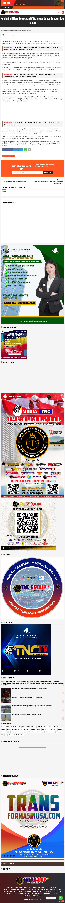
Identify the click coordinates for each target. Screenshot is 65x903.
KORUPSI (28, 729)
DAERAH (2, 726)
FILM (6, 735)
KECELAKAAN (50, 729)
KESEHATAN (23, 729)
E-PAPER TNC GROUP (37, 896)
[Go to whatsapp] (61, 898)
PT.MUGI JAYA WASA (40, 732)
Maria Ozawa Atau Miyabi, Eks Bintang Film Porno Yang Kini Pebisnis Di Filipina (29, 689)
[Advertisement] (33, 111)
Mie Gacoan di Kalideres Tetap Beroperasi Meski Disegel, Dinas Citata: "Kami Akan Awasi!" (32, 706)
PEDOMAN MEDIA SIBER (10, 890)
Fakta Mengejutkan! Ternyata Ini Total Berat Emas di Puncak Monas (27, 714)
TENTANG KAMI (36, 888)
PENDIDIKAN (3, 729)
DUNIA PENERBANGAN (14, 732)
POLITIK (19, 726)
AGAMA (8, 729)
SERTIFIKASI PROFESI (47, 894)
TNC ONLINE (8, 894)
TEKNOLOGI (52, 732)
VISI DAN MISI (57, 894)
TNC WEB (42, 892)
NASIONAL (19, 156)
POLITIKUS (33, 732)
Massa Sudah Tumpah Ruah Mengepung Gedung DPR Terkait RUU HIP (27, 697)
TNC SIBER (20, 894)
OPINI (58, 726)
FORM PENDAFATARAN (55, 890)
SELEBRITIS (44, 729)
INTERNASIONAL (13, 726)
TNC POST (26, 894)
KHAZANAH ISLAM (16, 735)
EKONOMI (2, 732)
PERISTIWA (49, 726)
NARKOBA (7, 732)
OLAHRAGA (60, 729)
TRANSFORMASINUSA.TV (15, 729)
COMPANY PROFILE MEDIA (21, 888)
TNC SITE (14, 894)
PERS (29, 732)
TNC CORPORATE (58, 892)
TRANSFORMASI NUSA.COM (36, 899)
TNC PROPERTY (28, 892)
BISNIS (54, 726)
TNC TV (22, 735)
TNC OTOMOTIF (19, 892)
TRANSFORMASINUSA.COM (31, 726)
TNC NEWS (38, 729)
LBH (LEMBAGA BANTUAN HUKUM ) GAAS (38, 890)
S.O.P (30, 888)
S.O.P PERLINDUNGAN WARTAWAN (49, 888)
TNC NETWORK (49, 892)
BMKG (2, 735)
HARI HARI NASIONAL (23, 732)
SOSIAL (45, 726)
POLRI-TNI (24, 726)
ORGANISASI (40, 726)
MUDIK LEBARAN (58, 732)
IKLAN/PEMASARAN (22, 890)
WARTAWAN (33, 729)
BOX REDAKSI (10, 888)
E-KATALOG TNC (27, 896)
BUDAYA (55, 729)
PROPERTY (47, 732)
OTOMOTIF (10, 735)
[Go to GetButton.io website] (61, 901)
